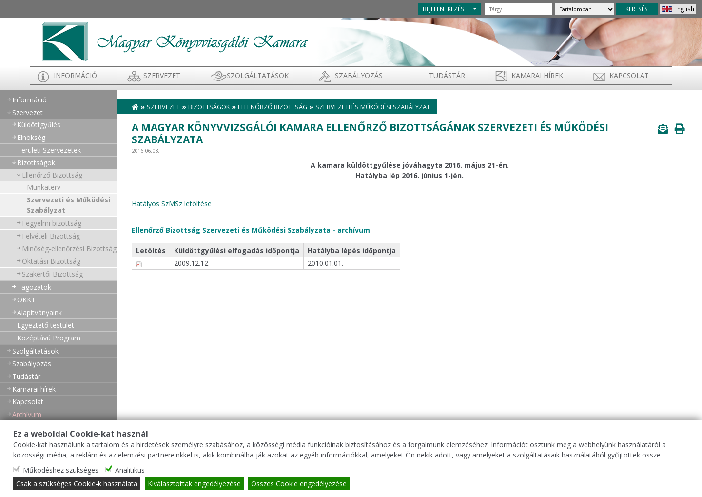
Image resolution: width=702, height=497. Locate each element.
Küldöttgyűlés (38, 124)
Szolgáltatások (258, 75)
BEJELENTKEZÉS (443, 9)
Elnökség (31, 137)
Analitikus (130, 470)
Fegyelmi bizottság (51, 223)
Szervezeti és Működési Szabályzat (68, 205)
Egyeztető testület (45, 325)
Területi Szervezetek (49, 150)
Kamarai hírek (537, 75)
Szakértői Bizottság (52, 273)
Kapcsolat (629, 75)
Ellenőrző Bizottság (52, 174)
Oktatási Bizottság (51, 261)
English (684, 9)
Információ (75, 75)
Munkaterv (43, 187)
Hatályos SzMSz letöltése (172, 203)
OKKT (26, 299)
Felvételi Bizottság (51, 235)
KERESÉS (636, 9)
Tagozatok (34, 287)
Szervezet (161, 75)
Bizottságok (36, 162)
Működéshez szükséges (60, 470)
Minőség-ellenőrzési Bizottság (69, 248)
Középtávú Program (48, 337)
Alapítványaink (39, 312)
